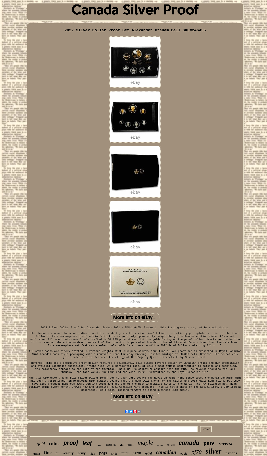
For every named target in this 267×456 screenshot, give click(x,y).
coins (54, 443)
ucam (36, 453)
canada (189, 442)
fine (48, 452)
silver (213, 451)
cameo (99, 445)
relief (148, 453)
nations (231, 453)
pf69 (137, 453)
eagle (183, 453)
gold (41, 443)
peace (131, 444)
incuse (160, 445)
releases (171, 444)
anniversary (65, 453)
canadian (166, 452)
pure (209, 443)
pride (114, 453)
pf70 (197, 452)
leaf (87, 443)
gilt (122, 444)
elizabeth (111, 444)
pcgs (103, 453)
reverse (225, 443)
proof (70, 442)
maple (145, 442)
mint (125, 453)
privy (82, 453)
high (92, 453)
